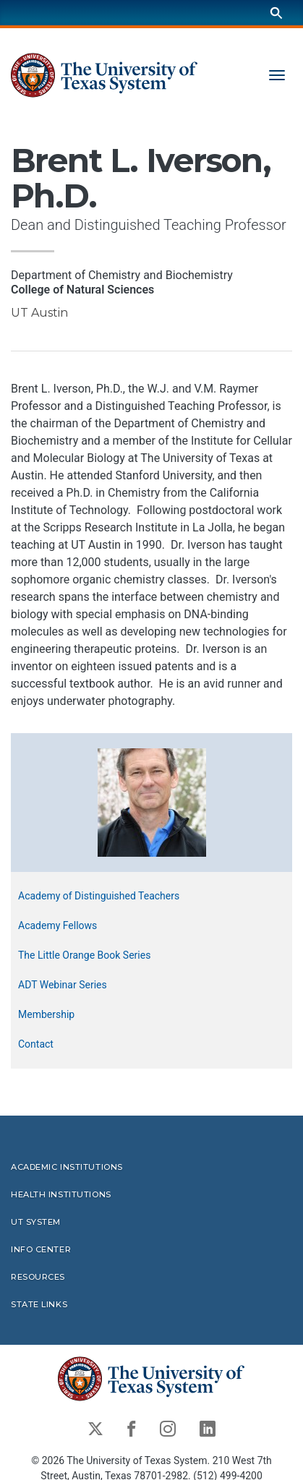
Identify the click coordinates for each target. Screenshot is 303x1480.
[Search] (276, 12)
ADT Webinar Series (62, 985)
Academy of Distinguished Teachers (98, 896)
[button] (152, 802)
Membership (46, 1015)
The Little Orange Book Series (84, 956)
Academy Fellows (57, 926)
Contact (36, 1045)
